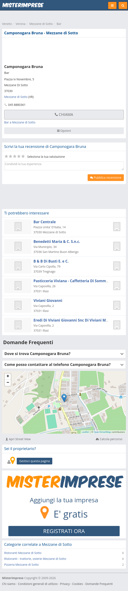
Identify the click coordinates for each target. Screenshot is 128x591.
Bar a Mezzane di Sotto (19, 122)
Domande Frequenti (99, 584)
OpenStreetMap (102, 431)
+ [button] (7, 376)
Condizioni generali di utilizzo (38, 584)
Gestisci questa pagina (34, 461)
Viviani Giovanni (47, 300)
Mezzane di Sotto (41, 24)
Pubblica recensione (105, 177)
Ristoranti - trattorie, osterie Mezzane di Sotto (35, 559)
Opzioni (64, 131)
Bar (59, 24)
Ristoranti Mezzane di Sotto (22, 553)
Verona (21, 24)
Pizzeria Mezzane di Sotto (21, 565)
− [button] (7, 383)
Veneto (7, 24)
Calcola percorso (109, 439)
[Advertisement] (63, 50)
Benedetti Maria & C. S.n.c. (56, 241)
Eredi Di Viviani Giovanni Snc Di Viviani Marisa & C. (77, 320)
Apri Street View (18, 439)
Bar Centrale (44, 221)
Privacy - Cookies (71, 584)
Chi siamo (8, 584)
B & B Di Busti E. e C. (51, 261)
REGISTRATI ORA (64, 531)
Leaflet (85, 431)
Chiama (64, 114)
